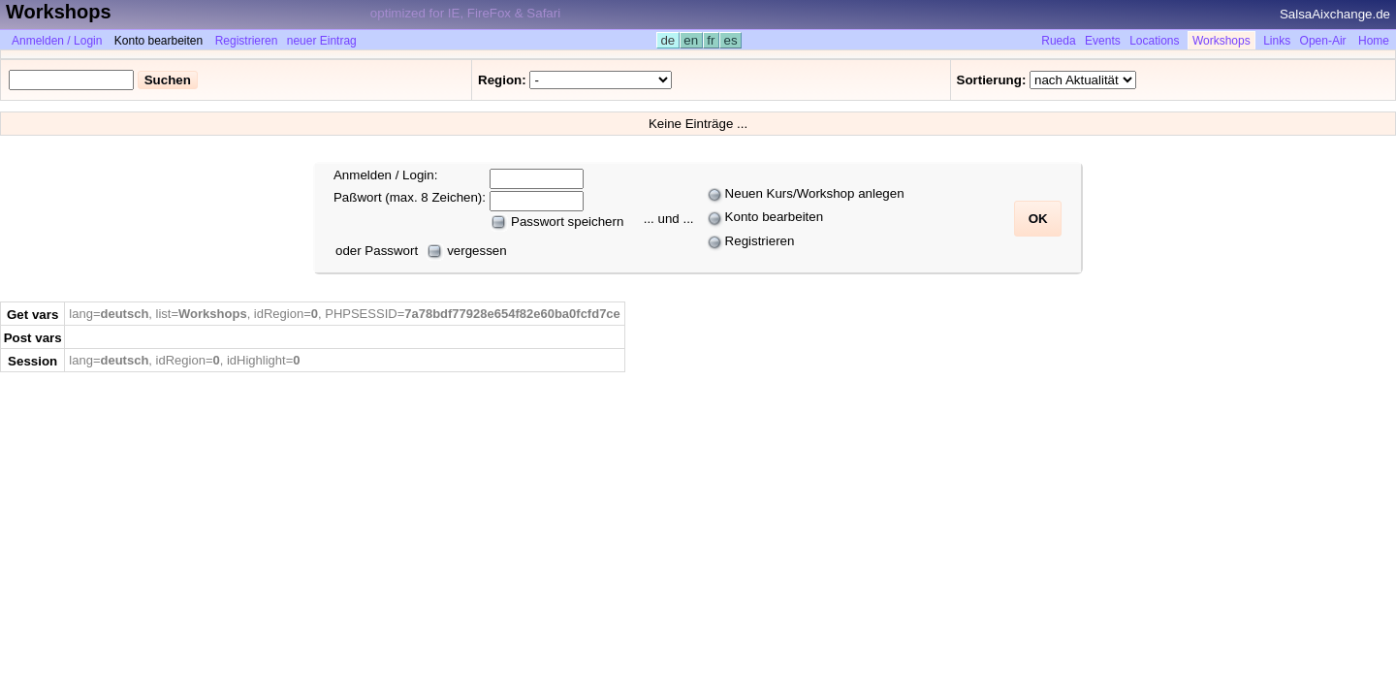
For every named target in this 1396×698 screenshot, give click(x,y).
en (691, 40)
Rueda (1058, 41)
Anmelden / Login (57, 41)
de (668, 40)
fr (711, 40)
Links (1276, 41)
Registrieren (246, 41)
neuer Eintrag (322, 41)
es (730, 40)
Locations (1154, 41)
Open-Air (1323, 41)
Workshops (1221, 41)
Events (1103, 41)
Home (1373, 41)
